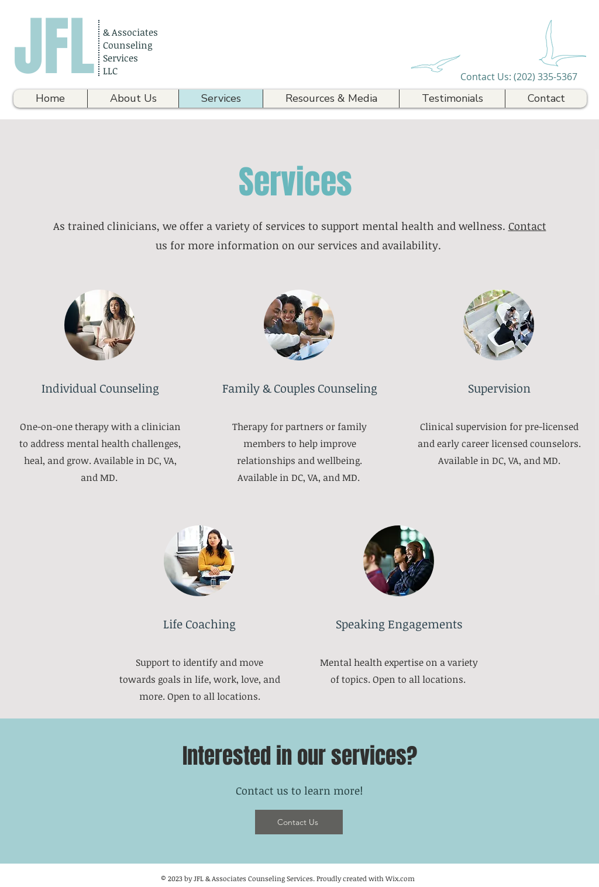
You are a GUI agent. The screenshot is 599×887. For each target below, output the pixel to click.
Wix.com (400, 878)
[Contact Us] (299, 822)
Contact (527, 226)
